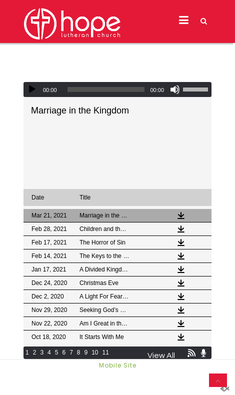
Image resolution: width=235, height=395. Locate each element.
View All (161, 356)
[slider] (106, 89)
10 (95, 352)
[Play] (32, 89)
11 (105, 352)
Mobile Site (117, 365)
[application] (118, 89)
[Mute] (175, 89)
